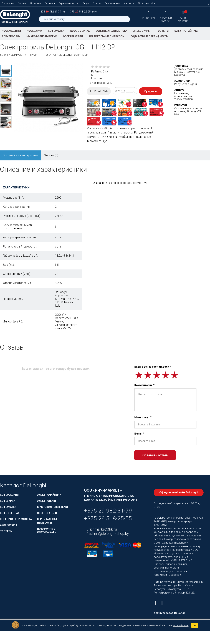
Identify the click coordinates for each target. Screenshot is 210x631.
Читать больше (180, 625)
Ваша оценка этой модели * (152, 366)
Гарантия (49, 3)
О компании (8, 3)
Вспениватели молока (111, 30)
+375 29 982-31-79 (108, 510)
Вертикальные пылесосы (107, 36)
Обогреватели (73, 36)
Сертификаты (112, 3)
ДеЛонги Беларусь (11, 55)
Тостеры (162, 30)
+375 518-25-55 (80, 11)
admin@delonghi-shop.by (108, 533)
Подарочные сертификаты (149, 36)
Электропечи (11, 36)
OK (194, 625)
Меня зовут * (142, 417)
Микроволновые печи (41, 36)
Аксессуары (141, 30)
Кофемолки (56, 30)
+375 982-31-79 (50, 11)
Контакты (129, 3)
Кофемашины (11, 30)
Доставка (35, 3)
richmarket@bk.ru (102, 529)
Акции (86, 3)
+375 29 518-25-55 (108, 518)
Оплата (22, 3)
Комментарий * (144, 385)
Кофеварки (34, 30)
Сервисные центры (69, 3)
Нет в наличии (98, 91)
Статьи (97, 3)
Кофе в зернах (80, 30)
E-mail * (139, 433)
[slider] (100, 67)
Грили (33, 55)
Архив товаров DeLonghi (170, 613)
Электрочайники (186, 30)
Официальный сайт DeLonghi (178, 492)
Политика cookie (146, 3)
